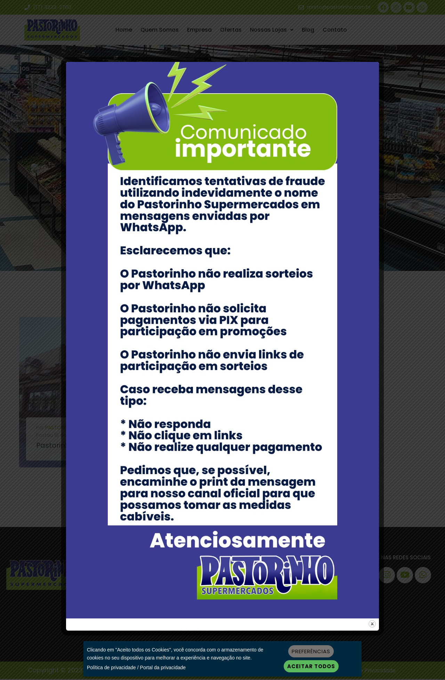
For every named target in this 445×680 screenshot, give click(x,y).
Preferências (311, 651)
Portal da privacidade (163, 667)
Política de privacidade (111, 667)
